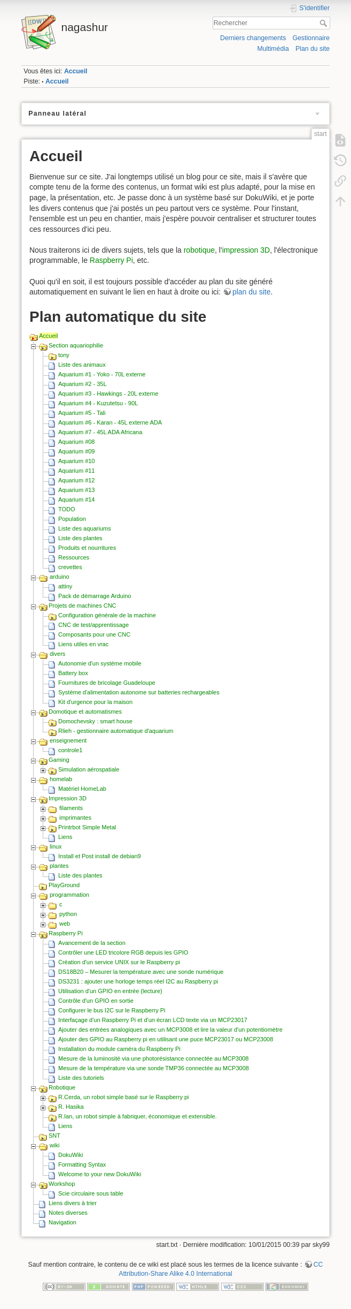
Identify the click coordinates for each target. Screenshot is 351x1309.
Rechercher (324, 23)
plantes (59, 865)
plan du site (251, 291)
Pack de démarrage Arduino (94, 596)
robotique (199, 250)
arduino (59, 576)
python (68, 914)
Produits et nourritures (87, 547)
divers (57, 653)
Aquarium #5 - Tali (81, 413)
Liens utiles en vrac (83, 644)
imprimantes (75, 817)
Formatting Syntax (82, 1164)
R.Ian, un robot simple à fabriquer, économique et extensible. (137, 1116)
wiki (54, 1145)
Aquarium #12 (76, 480)
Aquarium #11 (76, 470)
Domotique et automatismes (85, 711)
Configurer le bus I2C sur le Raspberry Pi (112, 1010)
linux (56, 846)
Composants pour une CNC (94, 634)
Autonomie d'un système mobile (100, 663)
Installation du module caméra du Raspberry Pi (119, 1049)
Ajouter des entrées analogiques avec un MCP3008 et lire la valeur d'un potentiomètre (170, 1029)
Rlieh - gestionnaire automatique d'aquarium (116, 731)
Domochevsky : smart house (95, 721)
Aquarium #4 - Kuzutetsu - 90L (98, 403)
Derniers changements (253, 38)
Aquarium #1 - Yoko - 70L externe (101, 374)
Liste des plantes (80, 538)
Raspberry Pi (111, 260)
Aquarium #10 (76, 461)
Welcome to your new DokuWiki (99, 1174)
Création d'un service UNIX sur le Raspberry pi (119, 962)
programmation (69, 894)
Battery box (73, 673)
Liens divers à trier (73, 1203)
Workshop (62, 1184)
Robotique (62, 1087)
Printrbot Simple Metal (87, 827)
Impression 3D (68, 798)
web (64, 923)
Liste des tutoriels (81, 1078)
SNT (54, 1135)
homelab (61, 779)
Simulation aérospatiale (88, 769)
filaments (71, 808)
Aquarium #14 (76, 499)
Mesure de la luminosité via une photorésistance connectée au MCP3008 (153, 1058)
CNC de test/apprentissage (93, 625)
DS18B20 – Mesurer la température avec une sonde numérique (140, 971)
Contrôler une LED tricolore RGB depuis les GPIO (123, 952)
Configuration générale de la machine (107, 615)
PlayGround (64, 885)
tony (63, 355)
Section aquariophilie (76, 345)
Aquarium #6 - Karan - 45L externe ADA (110, 422)
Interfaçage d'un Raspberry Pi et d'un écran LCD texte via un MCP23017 (152, 1020)
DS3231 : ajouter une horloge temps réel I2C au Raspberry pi (138, 981)
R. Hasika (71, 1106)
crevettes (70, 567)
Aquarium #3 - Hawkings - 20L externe (108, 393)
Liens (65, 837)
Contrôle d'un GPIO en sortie (96, 1000)
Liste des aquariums (84, 528)
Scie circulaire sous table (90, 1193)
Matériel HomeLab (82, 788)
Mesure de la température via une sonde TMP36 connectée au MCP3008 (153, 1068)
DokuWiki (70, 1155)
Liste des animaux (82, 364)
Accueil (76, 71)
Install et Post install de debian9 (99, 856)
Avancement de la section (92, 943)
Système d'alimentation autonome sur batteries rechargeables (139, 692)
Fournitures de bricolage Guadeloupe (106, 682)
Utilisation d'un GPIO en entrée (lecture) (110, 991)
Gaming (59, 759)
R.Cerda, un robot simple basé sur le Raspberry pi (123, 1097)
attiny (65, 586)
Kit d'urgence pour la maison (95, 702)
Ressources (73, 557)
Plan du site (312, 48)
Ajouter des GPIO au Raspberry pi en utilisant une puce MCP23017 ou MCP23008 (165, 1039)
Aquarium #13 (76, 490)
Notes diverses (68, 1212)
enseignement (68, 740)
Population (72, 519)
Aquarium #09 (76, 451)
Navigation (62, 1222)
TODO (66, 509)
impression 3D (246, 250)
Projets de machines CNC (82, 605)
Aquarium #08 (76, 441)
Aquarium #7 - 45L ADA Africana (100, 432)
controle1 (70, 750)
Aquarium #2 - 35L (82, 384)
